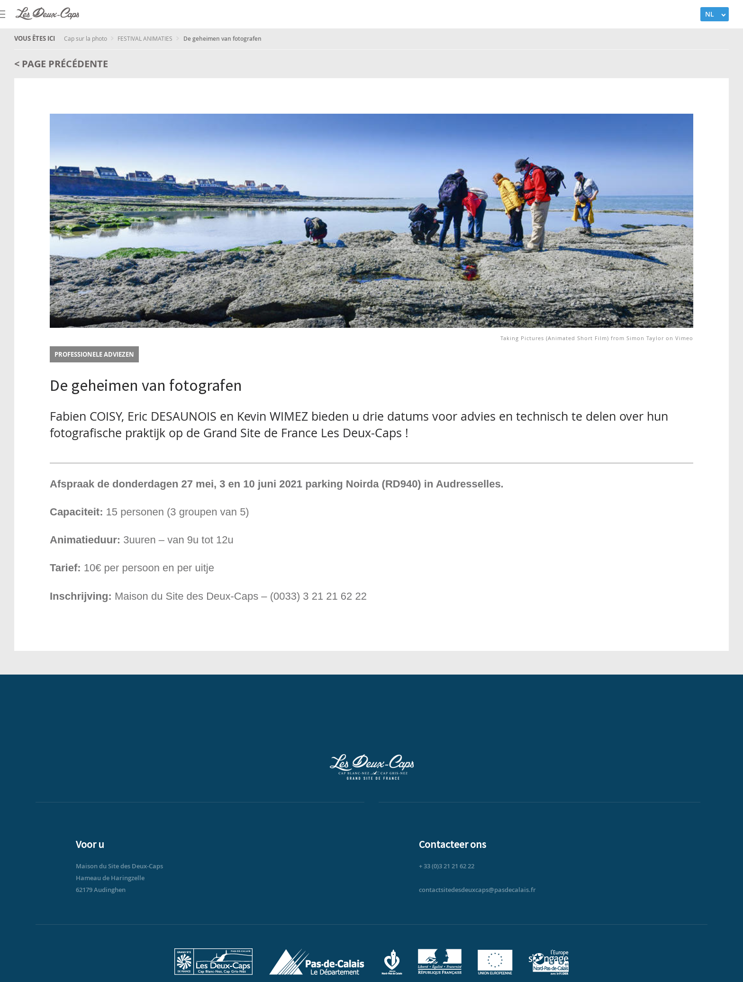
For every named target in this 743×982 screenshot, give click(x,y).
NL (709, 13)
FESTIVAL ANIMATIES (146, 38)
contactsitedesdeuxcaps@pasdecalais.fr (477, 889)
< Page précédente (61, 63)
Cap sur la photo (86, 38)
